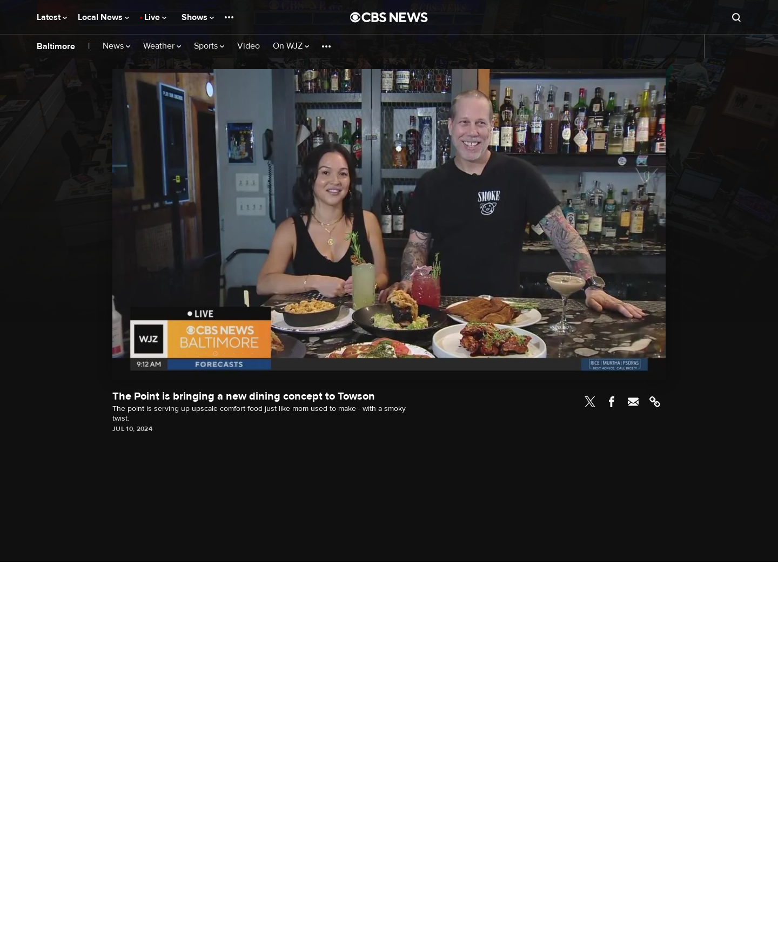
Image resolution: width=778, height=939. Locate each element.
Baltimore (56, 46)
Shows (198, 17)
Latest (52, 17)
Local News (103, 17)
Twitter (590, 401)
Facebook (611, 401)
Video (248, 46)
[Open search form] (736, 17)
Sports (209, 46)
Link (654, 401)
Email (633, 401)
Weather (162, 46)
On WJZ (291, 46)
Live (155, 17)
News (116, 46)
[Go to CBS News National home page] (389, 17)
